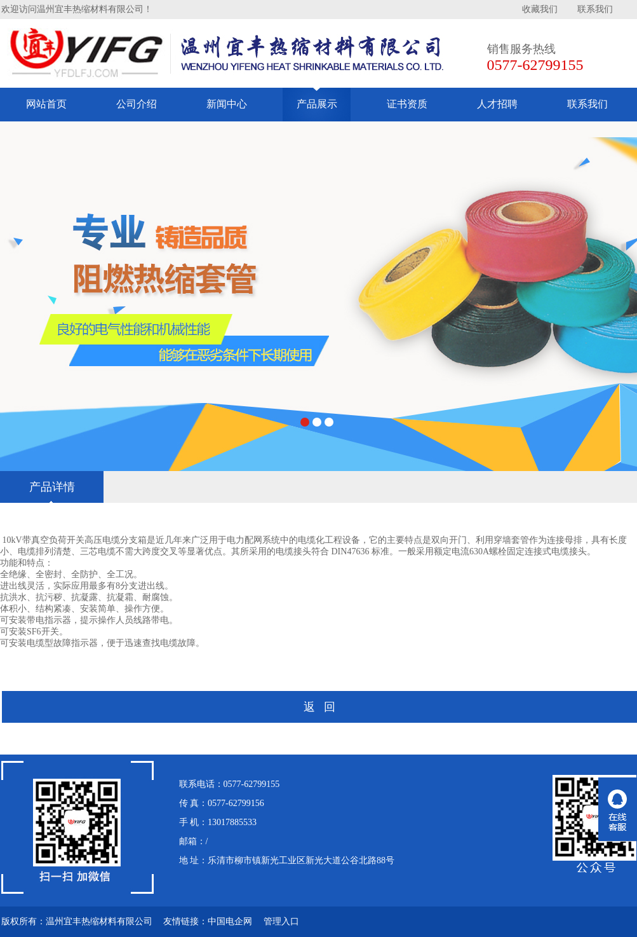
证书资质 (407, 104)
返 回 (319, 707)
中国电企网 (230, 921)
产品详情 (52, 487)
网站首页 (46, 104)
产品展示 (317, 104)
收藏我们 (540, 9)
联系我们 (595, 9)
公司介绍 (136, 104)
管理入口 (281, 921)
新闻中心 (226, 104)
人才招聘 (497, 104)
